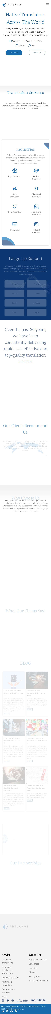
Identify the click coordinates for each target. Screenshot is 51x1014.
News (4, 996)
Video (40, 41)
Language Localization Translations (7, 970)
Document (16, 41)
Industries (33, 968)
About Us (33, 972)
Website (29, 41)
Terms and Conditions (39, 980)
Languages (34, 963)
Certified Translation (11, 977)
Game (33, 46)
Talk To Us (37, 53)
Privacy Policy (35, 976)
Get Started (14, 53)
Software (22, 46)
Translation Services (38, 959)
